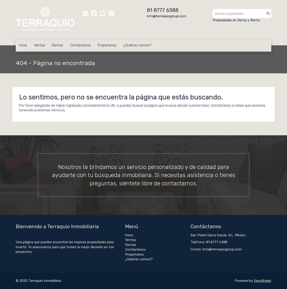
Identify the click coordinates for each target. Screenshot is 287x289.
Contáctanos (80, 45)
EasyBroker (262, 281)
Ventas (39, 45)
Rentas (57, 45)
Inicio (23, 45)
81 (150, 10)
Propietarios (107, 45)
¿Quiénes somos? (137, 45)
